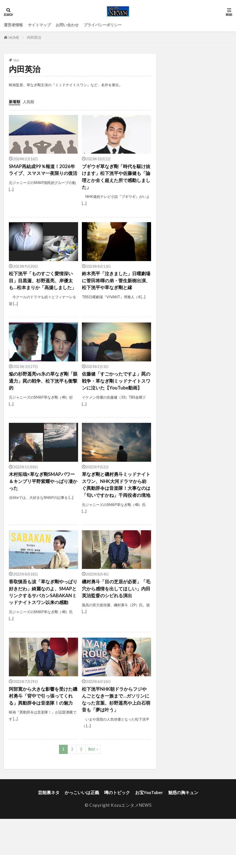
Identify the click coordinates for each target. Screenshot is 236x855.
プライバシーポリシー (113, 25)
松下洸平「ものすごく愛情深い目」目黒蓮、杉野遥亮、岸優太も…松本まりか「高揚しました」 (42, 285)
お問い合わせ (74, 25)
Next (91, 785)
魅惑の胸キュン (183, 828)
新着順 (15, 101)
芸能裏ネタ (49, 828)
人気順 (30, 101)
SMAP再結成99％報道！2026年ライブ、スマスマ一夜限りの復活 (43, 174)
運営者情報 (14, 25)
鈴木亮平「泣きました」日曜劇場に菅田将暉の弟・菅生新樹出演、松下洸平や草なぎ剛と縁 (115, 282)
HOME (14, 37)
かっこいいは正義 (82, 828)
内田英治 (34, 37)
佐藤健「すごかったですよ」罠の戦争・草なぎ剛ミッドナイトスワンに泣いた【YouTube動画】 (115, 394)
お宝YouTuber (149, 828)
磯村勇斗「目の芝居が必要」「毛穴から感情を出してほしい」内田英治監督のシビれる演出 (115, 619)
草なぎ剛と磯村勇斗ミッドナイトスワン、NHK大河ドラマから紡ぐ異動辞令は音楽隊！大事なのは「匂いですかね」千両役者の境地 (116, 506)
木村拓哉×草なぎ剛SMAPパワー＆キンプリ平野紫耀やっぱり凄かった (42, 499)
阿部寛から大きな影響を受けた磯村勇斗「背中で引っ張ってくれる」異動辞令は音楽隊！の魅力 (42, 734)
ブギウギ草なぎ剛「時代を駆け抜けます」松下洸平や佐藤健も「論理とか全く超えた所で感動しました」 (115, 177)
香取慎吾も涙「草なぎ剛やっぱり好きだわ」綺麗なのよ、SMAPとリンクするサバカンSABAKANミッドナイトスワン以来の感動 (42, 622)
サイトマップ (43, 25)
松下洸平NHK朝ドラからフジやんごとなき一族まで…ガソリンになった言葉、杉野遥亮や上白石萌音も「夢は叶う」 (116, 734)
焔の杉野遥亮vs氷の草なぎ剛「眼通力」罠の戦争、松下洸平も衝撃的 (42, 391)
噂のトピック (117, 828)
